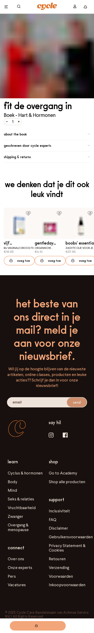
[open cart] (18, 7)
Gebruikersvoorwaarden (71, 536)
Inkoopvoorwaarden (67, 584)
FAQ (52, 519)
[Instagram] (51, 436)
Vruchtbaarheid (22, 507)
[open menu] (6, 6)
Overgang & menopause (18, 527)
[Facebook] (65, 436)
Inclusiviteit (59, 510)
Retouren (57, 558)
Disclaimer (58, 528)
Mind (12, 490)
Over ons (16, 558)
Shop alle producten (67, 481)
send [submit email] (76, 402)
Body (12, 481)
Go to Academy (63, 472)
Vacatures (17, 584)
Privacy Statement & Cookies (67, 548)
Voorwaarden (61, 576)
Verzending (59, 567)
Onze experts (20, 567)
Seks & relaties (21, 498)
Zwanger (15, 516)
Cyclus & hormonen (25, 472)
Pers (12, 576)
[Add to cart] (19, 260)
